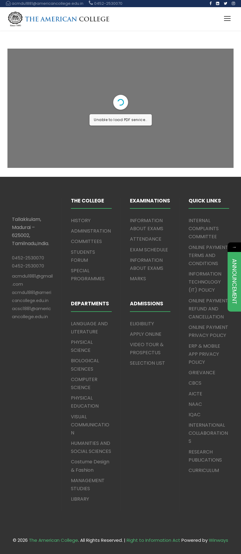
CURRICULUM (204, 470)
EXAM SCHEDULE (149, 249)
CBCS (195, 383)
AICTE (195, 393)
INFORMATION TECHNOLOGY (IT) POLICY (205, 281)
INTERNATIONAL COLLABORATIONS (208, 433)
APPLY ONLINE (145, 334)
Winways (218, 540)
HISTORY (81, 220)
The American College (53, 540)
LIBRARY (80, 499)
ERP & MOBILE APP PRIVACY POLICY (204, 354)
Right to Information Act (153, 540)
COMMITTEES (86, 241)
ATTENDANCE (145, 239)
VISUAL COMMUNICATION (90, 424)
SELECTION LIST (147, 363)
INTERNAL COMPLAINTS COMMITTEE (204, 228)
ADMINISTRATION (91, 231)
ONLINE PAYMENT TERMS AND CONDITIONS (208, 255)
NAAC (195, 404)
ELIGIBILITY (142, 323)
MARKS (138, 278)
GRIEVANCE (202, 372)
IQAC (194, 414)
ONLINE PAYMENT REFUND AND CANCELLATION (208, 308)
